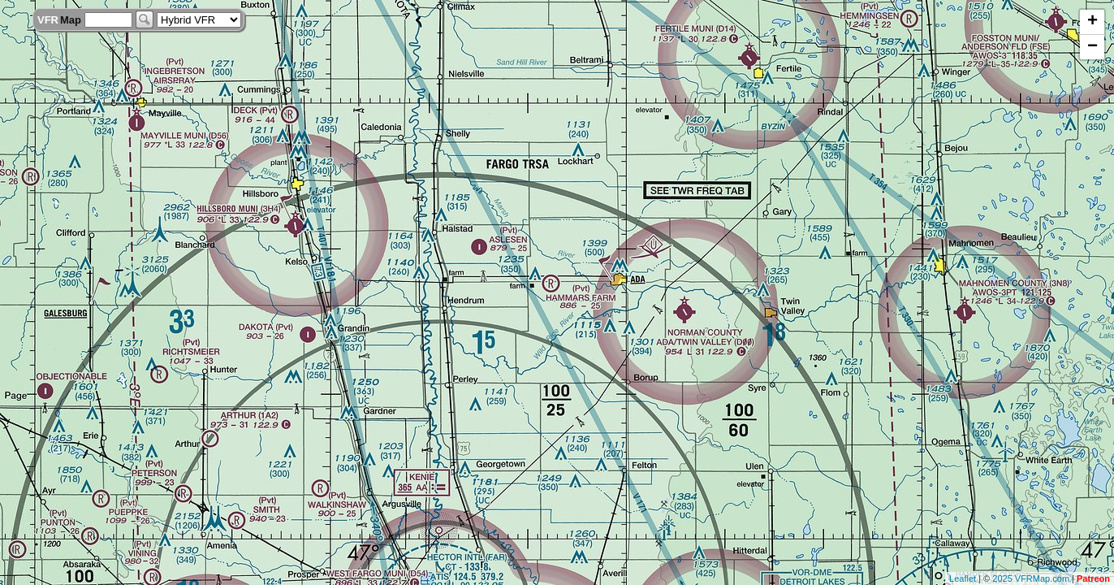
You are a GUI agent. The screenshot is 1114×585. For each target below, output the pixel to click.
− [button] (1092, 47)
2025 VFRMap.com (1030, 578)
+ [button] (1092, 22)
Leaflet (962, 578)
